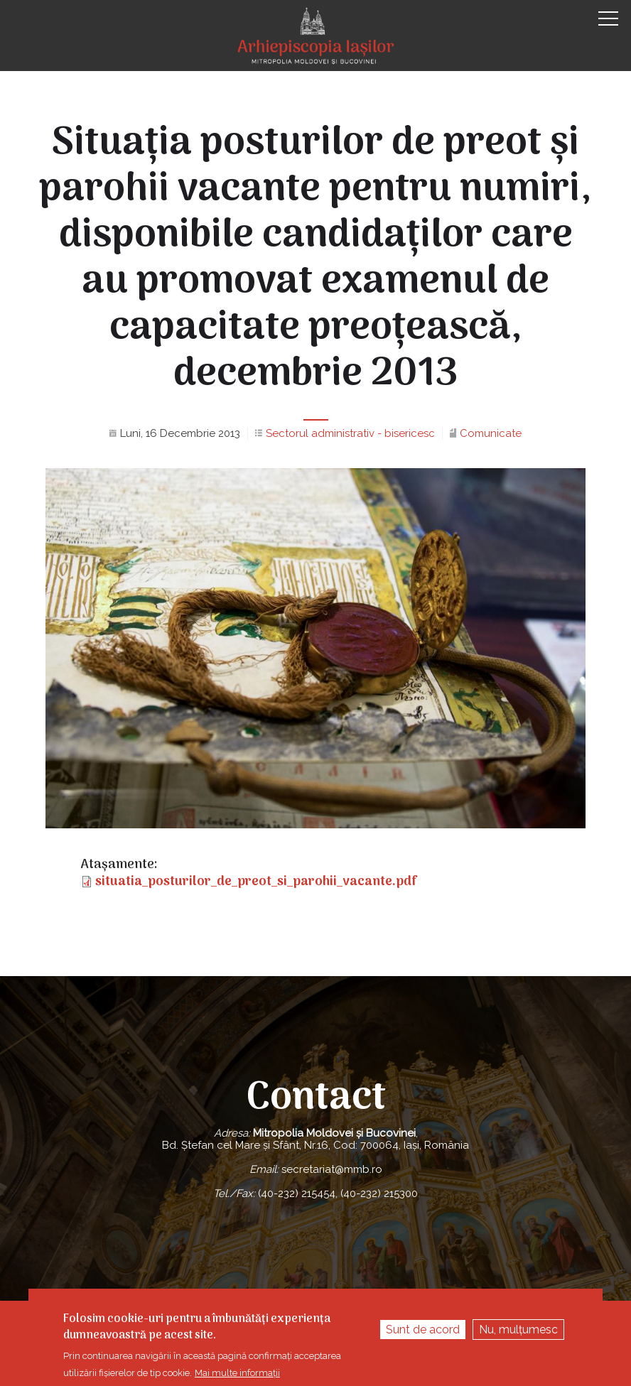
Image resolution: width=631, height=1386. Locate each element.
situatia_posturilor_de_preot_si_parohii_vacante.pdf (256, 882)
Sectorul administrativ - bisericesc (350, 433)
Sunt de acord (423, 1329)
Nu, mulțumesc (518, 1329)
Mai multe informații (237, 1373)
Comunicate (491, 433)
